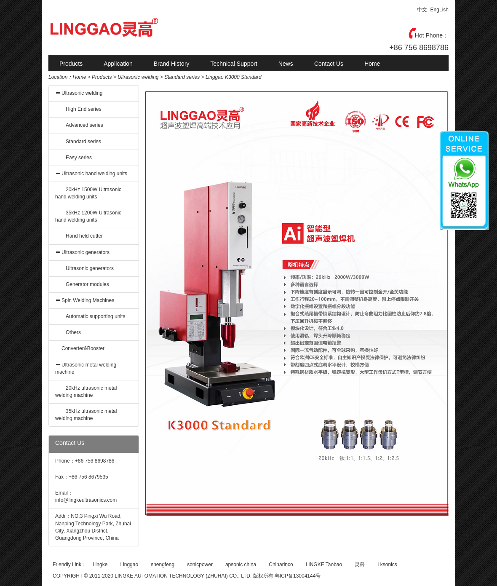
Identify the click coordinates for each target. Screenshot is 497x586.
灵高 (122, 27)
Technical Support (234, 63)
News (285, 63)
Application (118, 63)
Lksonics (387, 564)
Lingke (100, 564)
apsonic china (240, 564)
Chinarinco (281, 564)
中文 (422, 10)
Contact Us (328, 63)
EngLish (439, 10)
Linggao (129, 564)
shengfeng (162, 564)
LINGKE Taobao (324, 564)
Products (71, 63)
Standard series (182, 77)
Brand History (172, 63)
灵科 (360, 564)
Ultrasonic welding (138, 77)
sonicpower (200, 564)
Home (372, 63)
